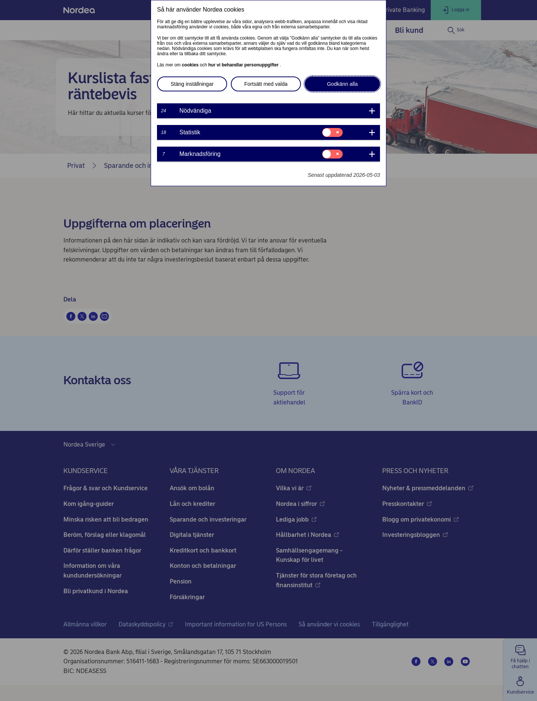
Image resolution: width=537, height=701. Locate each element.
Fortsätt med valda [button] (266, 84)
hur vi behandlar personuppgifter (244, 65)
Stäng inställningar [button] (191, 84)
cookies (191, 65)
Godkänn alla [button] (342, 84)
